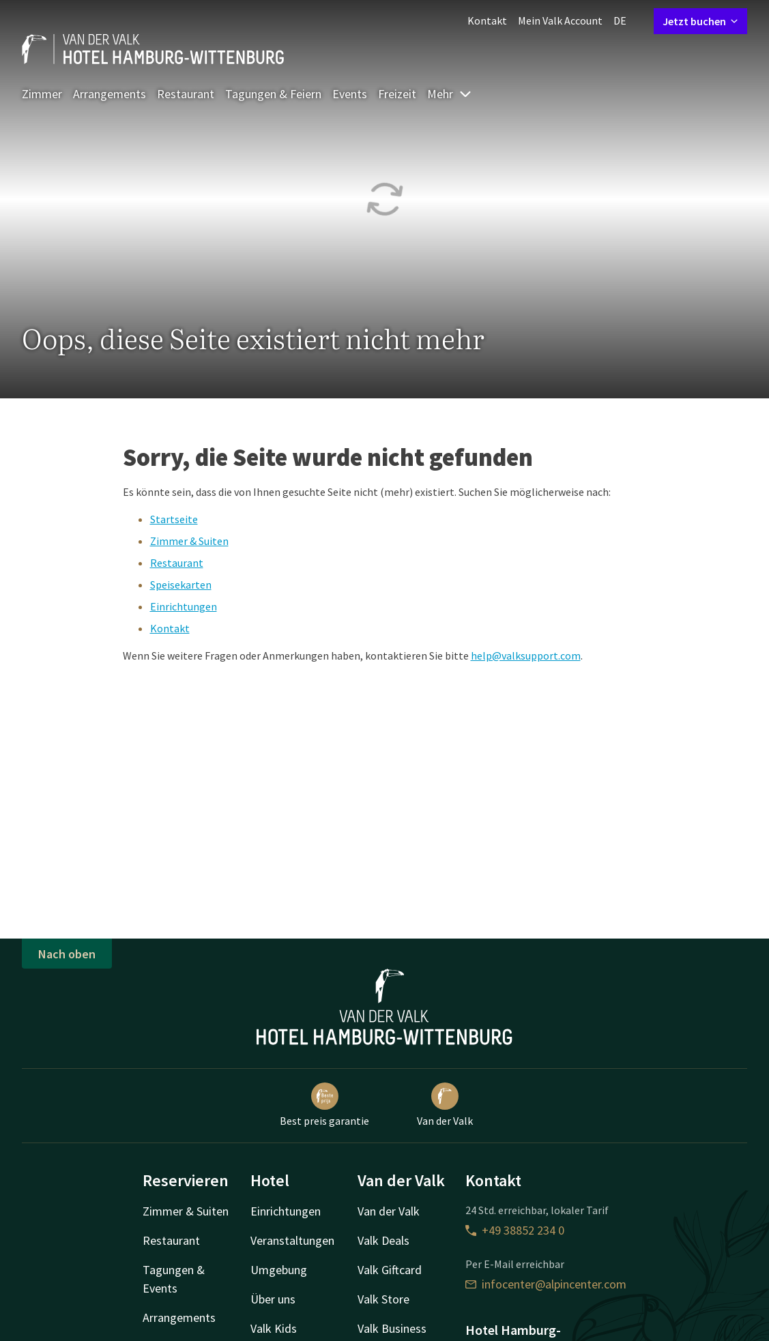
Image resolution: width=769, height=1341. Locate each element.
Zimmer (42, 94)
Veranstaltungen (292, 1240)
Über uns (272, 1299)
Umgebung (278, 1270)
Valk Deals (383, 1240)
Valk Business (392, 1328)
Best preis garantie (324, 1105)
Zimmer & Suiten (189, 541)
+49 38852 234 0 (514, 1230)
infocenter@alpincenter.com (545, 1284)
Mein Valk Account (560, 20)
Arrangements (109, 94)
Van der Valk (445, 1105)
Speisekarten (181, 584)
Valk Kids (273, 1328)
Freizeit (397, 94)
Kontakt (487, 20)
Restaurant (185, 94)
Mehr (449, 94)
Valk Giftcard (390, 1270)
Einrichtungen (183, 606)
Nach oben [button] (67, 954)
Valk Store (383, 1299)
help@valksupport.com (526, 655)
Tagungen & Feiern (273, 94)
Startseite (174, 519)
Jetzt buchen (700, 21)
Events (349, 94)
